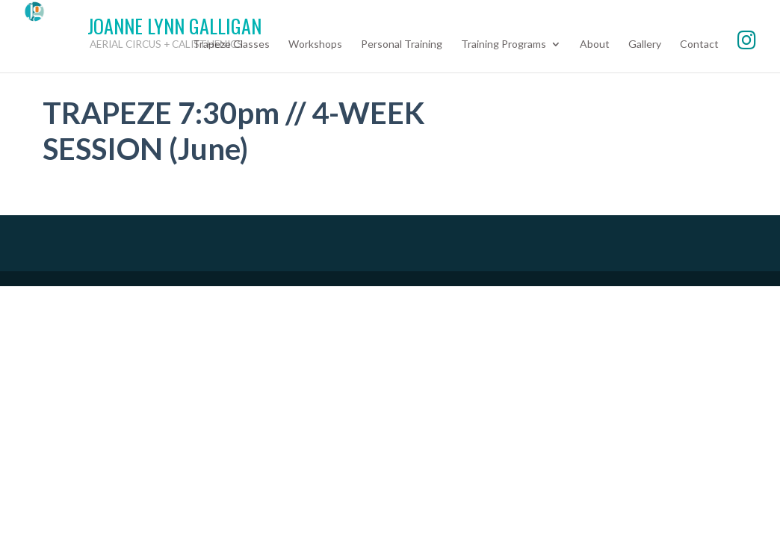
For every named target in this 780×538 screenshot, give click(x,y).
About (595, 44)
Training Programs (503, 44)
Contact (699, 44)
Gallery (644, 44)
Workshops (315, 44)
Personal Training (401, 44)
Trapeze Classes (231, 44)
